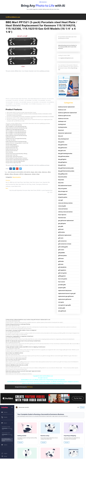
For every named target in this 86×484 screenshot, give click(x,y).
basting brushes (62, 127)
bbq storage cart (63, 191)
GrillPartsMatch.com (13, 17)
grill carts (60, 238)
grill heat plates (62, 255)
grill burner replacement (64, 235)
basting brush (62, 124)
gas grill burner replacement (66, 220)
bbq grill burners (62, 147)
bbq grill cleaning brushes (65, 153)
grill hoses (61, 258)
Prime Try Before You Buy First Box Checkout (16, 158)
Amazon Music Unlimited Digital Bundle (15, 161)
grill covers (61, 249)
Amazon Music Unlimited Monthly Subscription (17, 159)
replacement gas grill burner (66, 296)
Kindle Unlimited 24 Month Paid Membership (16, 128)
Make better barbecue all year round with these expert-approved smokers (23, 371)
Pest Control (61, 282)
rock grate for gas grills (64, 305)
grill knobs (61, 261)
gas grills (60, 226)
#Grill (36, 172)
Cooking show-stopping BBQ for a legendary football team (19, 336)
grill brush (60, 229)
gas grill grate (62, 223)
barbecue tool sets (63, 118)
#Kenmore (44, 172)
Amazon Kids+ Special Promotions (14, 156)
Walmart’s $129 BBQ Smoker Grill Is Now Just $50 (17, 365)
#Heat (39, 172)
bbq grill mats (62, 165)
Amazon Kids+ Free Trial (11, 155)
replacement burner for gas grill (66, 293)
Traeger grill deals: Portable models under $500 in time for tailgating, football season (25, 347)
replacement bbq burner (65, 290)
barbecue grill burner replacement (67, 112)
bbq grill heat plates (63, 156)
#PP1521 (21, 174)
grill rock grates (62, 273)
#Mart (49, 172)
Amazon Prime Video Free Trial (13, 162)
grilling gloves (62, 276)
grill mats (60, 264)
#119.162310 (26, 172)
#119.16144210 (12, 172)
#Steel (37, 174)
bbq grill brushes (62, 144)
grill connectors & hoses (64, 244)
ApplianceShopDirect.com (66, 58)
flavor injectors (62, 214)
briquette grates (62, 197)
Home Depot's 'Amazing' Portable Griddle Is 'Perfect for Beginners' (21, 330)
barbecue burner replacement (66, 107)
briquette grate (62, 194)
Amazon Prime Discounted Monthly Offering (16, 153)
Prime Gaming (9, 152)
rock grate (61, 302)
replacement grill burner (64, 299)
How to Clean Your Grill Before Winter (14, 353)
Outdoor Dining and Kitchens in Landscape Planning (18, 324)
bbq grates (61, 142)
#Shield (34, 174)
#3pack (32, 172)
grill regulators (62, 270)
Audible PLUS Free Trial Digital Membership (16, 138)
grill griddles (61, 252)
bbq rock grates (62, 188)
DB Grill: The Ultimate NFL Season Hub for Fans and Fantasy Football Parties (23, 341)
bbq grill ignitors (62, 162)
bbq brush (61, 130)
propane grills (62, 287)
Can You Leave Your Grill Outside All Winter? (16, 359)
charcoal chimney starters (65, 203)
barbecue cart (62, 109)
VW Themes (30, 386)
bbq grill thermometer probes (66, 171)
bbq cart (60, 136)
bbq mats (61, 182)
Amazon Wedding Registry (12, 146)
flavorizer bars (62, 217)
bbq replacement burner (65, 185)
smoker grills (61, 308)
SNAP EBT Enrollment (10, 137)
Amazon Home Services (12, 150)
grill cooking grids (63, 247)
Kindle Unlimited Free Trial (12, 149)
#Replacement (27, 174)
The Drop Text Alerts (11, 140)
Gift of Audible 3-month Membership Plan (16, 131)
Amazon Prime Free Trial (11, 147)
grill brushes (61, 232)
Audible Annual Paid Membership (14, 125)
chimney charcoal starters (65, 212)
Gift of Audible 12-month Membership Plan (16, 126)
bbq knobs (61, 179)
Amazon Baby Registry (11, 144)
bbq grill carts (62, 150)
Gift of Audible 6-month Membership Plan (16, 132)
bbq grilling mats (62, 174)
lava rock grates (62, 279)
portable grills (62, 284)
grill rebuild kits (62, 267)
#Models (7, 174)
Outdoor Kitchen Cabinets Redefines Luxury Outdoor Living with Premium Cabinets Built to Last (28, 319)
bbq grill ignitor (62, 159)
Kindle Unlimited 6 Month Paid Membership (16, 141)
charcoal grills (62, 206)
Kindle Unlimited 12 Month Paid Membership (16, 135)
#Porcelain (16, 174)
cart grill (60, 200)
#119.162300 (19, 172)
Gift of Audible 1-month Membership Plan (16, 134)
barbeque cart (62, 121)
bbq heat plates (17, 177)
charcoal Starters (63, 209)
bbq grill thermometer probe (66, 168)
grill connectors (62, 241)
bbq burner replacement (65, 133)
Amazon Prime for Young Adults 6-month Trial (17, 143)
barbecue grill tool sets (64, 115)
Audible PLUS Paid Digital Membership (15, 129)
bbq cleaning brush (63, 139)
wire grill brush (62, 311)
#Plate (11, 174)
